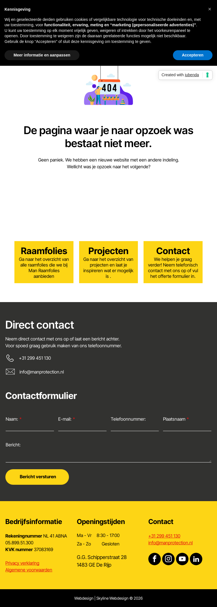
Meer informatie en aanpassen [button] (42, 55)
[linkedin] (196, 560)
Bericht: (13, 444)
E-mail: (64, 419)
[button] (209, 9)
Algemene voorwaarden (28, 570)
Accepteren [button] (192, 55)
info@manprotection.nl (41, 372)
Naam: (12, 419)
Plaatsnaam (174, 419)
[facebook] (154, 560)
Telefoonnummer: (128, 419)
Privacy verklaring (22, 563)
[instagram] (168, 560)
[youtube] (182, 560)
